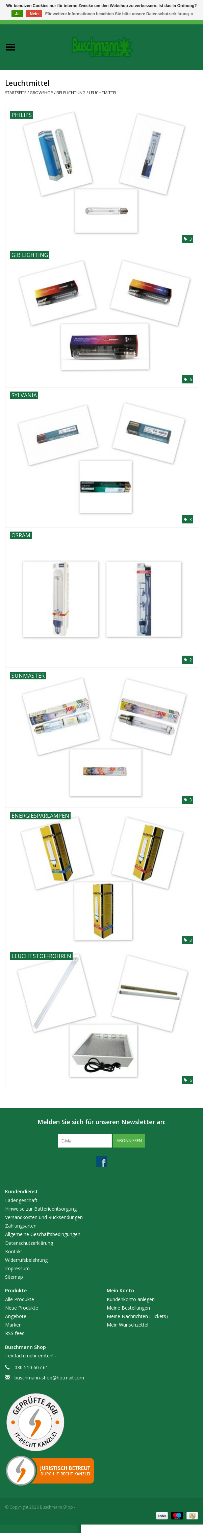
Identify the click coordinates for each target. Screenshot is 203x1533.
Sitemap (14, 1277)
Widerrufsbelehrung (26, 1260)
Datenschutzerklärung (29, 1243)
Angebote (15, 1316)
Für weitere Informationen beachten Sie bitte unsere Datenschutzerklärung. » (119, 14)
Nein (34, 14)
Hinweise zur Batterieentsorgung (41, 1209)
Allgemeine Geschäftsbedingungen (42, 1234)
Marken (13, 1324)
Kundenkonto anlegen (131, 1299)
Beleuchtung (70, 93)
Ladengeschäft (21, 1200)
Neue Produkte (21, 1308)
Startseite (15, 93)
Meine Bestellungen (128, 1308)
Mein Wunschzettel (127, 1324)
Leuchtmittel (103, 93)
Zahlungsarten (20, 1225)
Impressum (17, 1268)
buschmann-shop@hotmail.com (49, 1377)
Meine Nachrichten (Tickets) (137, 1316)
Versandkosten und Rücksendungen (44, 1217)
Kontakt (13, 1251)
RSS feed (15, 1333)
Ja (17, 14)
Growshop (41, 93)
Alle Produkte (19, 1299)
